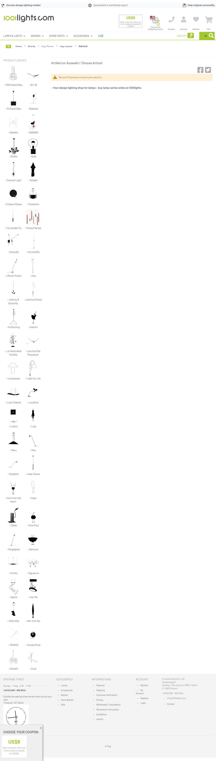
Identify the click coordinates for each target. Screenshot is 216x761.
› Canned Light (13, 172)
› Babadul (33, 100)
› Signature (33, 564)
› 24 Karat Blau (13, 100)
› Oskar (13, 517)
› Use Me (33, 588)
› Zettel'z (13, 660)
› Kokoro (33, 318)
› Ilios (33, 267)
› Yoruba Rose (32, 636)
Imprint (99, 719)
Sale (63, 704)
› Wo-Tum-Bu (33, 612)
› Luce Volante (13, 394)
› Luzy (33, 418)
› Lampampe (13, 370)
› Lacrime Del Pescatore (33, 344)
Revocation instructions (107, 709)
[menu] (108, 36)
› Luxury (13, 418)
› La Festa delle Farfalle (13, 344)
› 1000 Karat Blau (13, 76)
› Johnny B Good (33, 291)
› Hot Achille (33, 243)
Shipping (100, 690)
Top (108, 746)
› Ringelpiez (13, 541)
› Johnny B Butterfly (13, 293)
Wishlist (144, 685)
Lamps (64, 685)
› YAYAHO (13, 636)
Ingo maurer (66, 46)
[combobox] (190, 36)
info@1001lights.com (176, 698)
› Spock (13, 588)
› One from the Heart (13, 491)
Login (143, 703)
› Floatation (33, 196)
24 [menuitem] (100, 35)
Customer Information (106, 695)
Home (19, 46)
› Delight (33, 172)
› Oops (33, 489)
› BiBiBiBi (33, 124)
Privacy (99, 700)
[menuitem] (13, 36)
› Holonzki (13, 243)
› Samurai (33, 541)
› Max (33, 442)
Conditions (101, 714)
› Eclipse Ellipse (13, 196)
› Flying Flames (33, 219)
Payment (100, 685)
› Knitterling (13, 318)
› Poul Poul (33, 517)
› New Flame (33, 465)
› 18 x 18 (33, 76)
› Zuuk (33, 660)
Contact (170, 704)
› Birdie (13, 148)
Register (144, 698)
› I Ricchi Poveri (13, 267)
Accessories (67, 690)
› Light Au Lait (32, 370)
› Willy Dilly (13, 612)
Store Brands (67, 700)
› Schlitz (13, 564)
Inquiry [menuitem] (158, 35)
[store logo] (29, 20)
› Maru (13, 442)
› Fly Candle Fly (13, 219)
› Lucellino (33, 394)
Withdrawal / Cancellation (108, 704)
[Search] (211, 36)
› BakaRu (13, 124)
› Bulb (33, 148)
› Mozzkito (13, 465)
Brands (32, 46)
